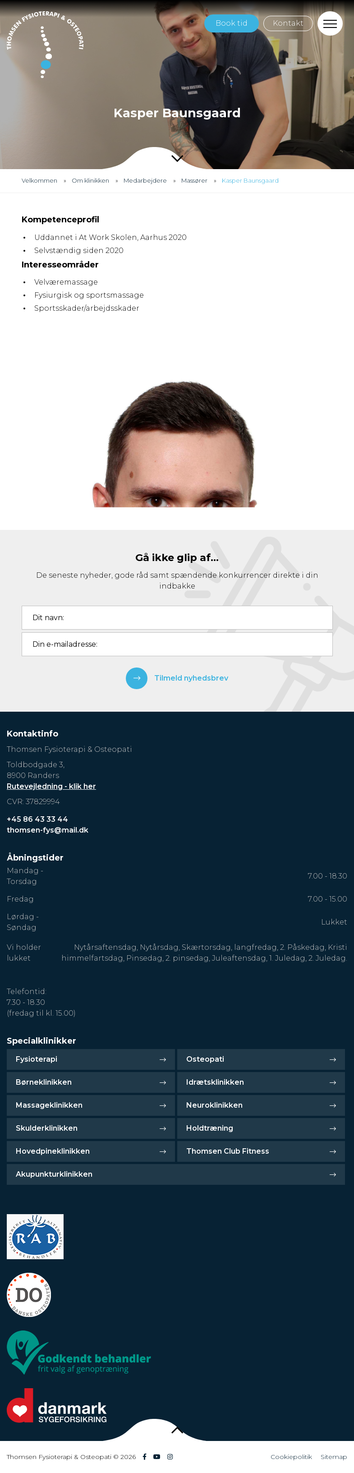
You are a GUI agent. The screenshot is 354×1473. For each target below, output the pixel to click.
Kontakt (288, 23)
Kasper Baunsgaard (250, 180)
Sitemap (334, 1457)
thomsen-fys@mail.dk (47, 830)
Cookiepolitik (291, 1457)
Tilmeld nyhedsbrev (177, 678)
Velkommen (39, 180)
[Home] (45, 44)
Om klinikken (90, 180)
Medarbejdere (145, 180)
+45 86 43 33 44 (37, 819)
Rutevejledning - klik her (51, 786)
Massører (194, 180)
